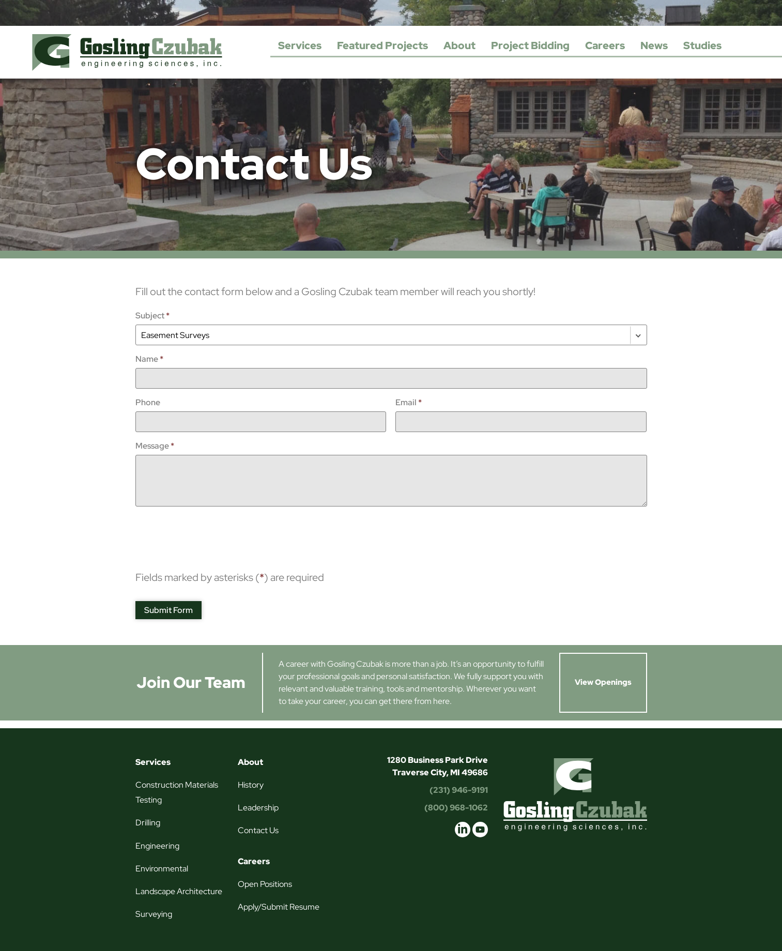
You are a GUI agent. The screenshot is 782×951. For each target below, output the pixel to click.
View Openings (603, 682)
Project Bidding (530, 45)
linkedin (462, 829)
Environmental (161, 868)
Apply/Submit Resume (278, 906)
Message (154, 445)
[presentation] (214, 534)
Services (299, 45)
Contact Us (258, 830)
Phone (147, 402)
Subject (152, 315)
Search (739, 46)
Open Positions (265, 884)
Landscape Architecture (178, 891)
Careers (605, 45)
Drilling (147, 822)
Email (408, 402)
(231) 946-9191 (459, 790)
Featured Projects (382, 45)
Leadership (258, 807)
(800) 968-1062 (456, 807)
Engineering (157, 845)
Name (149, 359)
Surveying (153, 914)
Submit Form (168, 610)
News (654, 45)
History (251, 784)
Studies (702, 45)
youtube (480, 829)
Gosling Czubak (127, 52)
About (459, 45)
